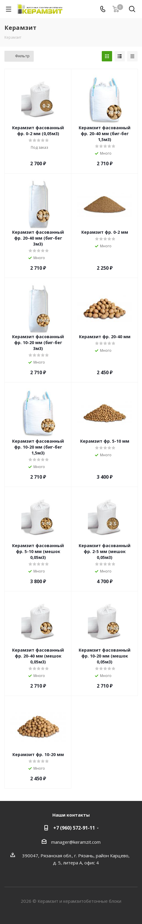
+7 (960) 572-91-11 (74, 828)
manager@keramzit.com (76, 842)
